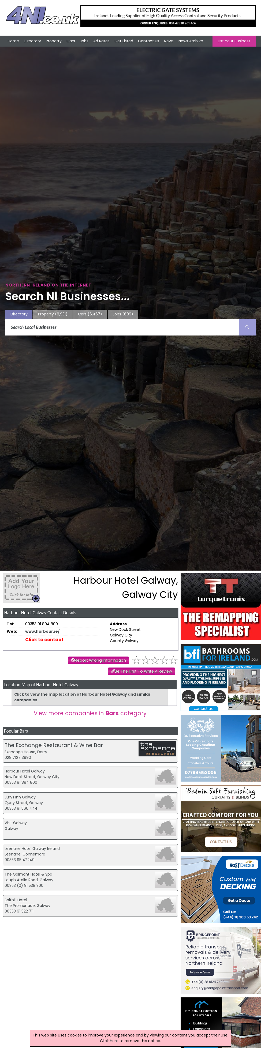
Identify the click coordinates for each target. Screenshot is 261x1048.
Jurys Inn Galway (20, 797)
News (169, 41)
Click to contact (44, 639)
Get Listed (123, 41)
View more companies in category (90, 713)
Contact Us (148, 41)
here (114, 1040)
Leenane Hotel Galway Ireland (32, 848)
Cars (70, 41)
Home (13, 41)
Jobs (84, 41)
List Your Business (234, 41)
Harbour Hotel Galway (25, 771)
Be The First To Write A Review (143, 671)
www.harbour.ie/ (42, 631)
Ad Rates (101, 41)
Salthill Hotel (16, 900)
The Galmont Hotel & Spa (28, 874)
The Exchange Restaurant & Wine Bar (54, 745)
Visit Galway (16, 822)
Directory (32, 41)
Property (54, 41)
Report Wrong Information (100, 660)
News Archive (190, 41)
